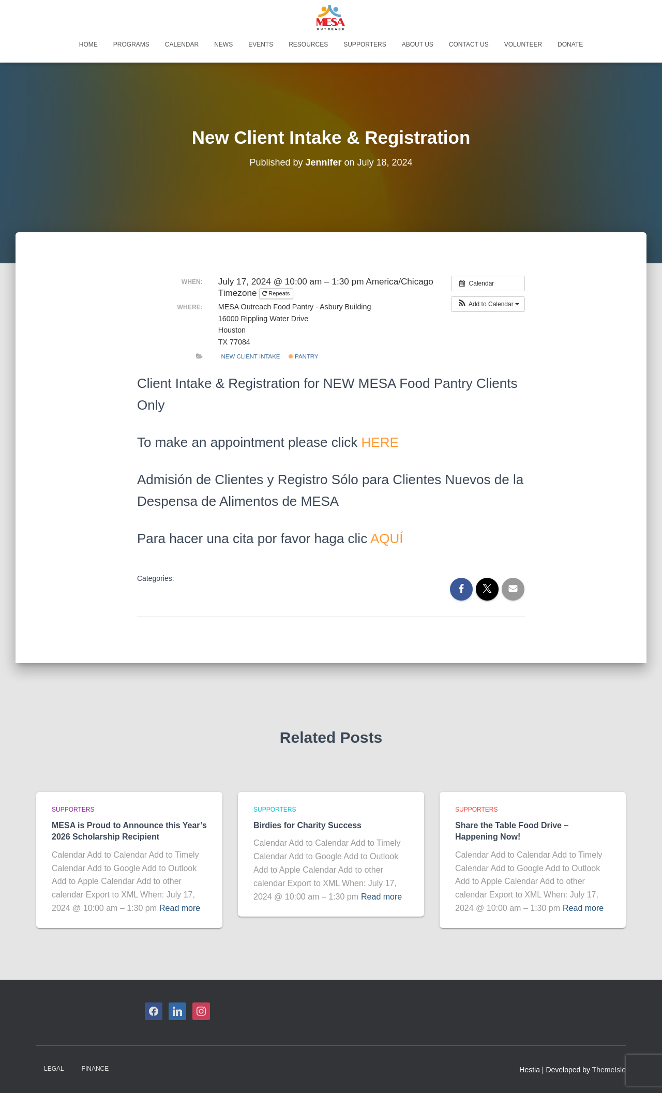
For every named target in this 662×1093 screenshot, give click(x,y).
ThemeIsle (609, 1070)
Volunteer (523, 44)
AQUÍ (386, 538)
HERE (380, 442)
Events (260, 44)
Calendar (182, 44)
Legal (54, 1068)
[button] (488, 304)
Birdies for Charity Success (307, 825)
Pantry (304, 356)
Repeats (276, 293)
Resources (308, 44)
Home (88, 44)
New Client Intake (250, 356)
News (223, 44)
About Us (417, 44)
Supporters (364, 44)
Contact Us (469, 44)
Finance (95, 1068)
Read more (179, 908)
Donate (570, 44)
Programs (131, 44)
